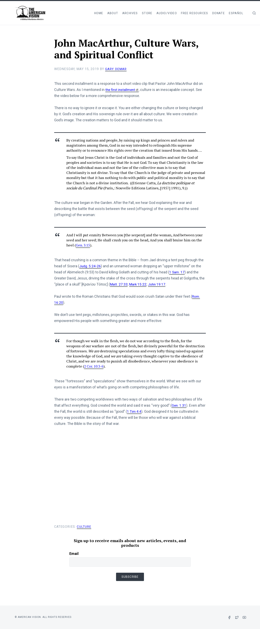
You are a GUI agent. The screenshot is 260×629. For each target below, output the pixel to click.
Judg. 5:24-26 (90, 266)
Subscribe (130, 576)
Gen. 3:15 (83, 245)
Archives (130, 13)
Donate (218, 13)
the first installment (121, 89)
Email (74, 553)
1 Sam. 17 (177, 272)
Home (98, 13)
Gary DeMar (116, 69)
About (112, 13)
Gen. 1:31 (179, 405)
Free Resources (194, 13)
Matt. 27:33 (119, 284)
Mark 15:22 (138, 284)
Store (147, 13)
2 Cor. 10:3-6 (94, 366)
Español (236, 13)
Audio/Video (166, 13)
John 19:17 (157, 284)
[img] (254, 13)
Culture (84, 527)
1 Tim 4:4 (134, 411)
